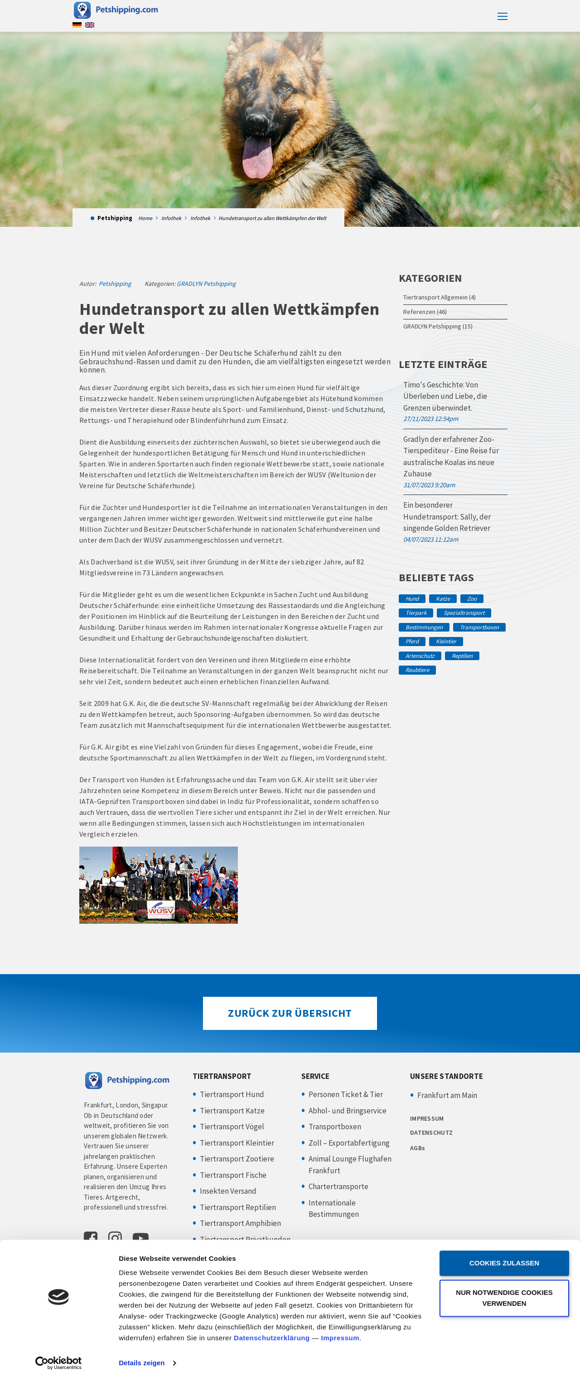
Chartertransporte (338, 1186)
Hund (412, 599)
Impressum (340, 1334)
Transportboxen (479, 627)
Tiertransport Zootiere (237, 1159)
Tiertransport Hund (232, 1094)
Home (145, 218)
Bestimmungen (424, 627)
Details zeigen (141, 1359)
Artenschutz (420, 656)
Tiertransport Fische (233, 1175)
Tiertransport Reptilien (238, 1207)
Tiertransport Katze (232, 1111)
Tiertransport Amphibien (240, 1223)
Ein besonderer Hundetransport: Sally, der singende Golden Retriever (447, 516)
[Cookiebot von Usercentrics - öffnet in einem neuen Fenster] (58, 1359)
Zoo (472, 599)
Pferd (412, 641)
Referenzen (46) (425, 312)
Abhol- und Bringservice (348, 1111)
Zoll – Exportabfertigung (349, 1143)
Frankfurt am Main (447, 1095)
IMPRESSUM (427, 1118)
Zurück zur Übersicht (290, 1013)
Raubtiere (417, 670)
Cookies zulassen (504, 1259)
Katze (443, 599)
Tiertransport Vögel (232, 1127)
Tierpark (416, 613)
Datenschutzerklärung (272, 1334)
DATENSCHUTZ (431, 1132)
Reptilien (462, 656)
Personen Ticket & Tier (346, 1094)
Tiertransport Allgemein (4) (439, 297)
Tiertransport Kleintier (237, 1143)
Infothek (171, 218)
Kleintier (446, 641)
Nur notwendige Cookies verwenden (504, 1293)
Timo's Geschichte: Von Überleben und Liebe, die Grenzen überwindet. (445, 396)
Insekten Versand (228, 1191)
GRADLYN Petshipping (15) (438, 326)
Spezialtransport (464, 613)
